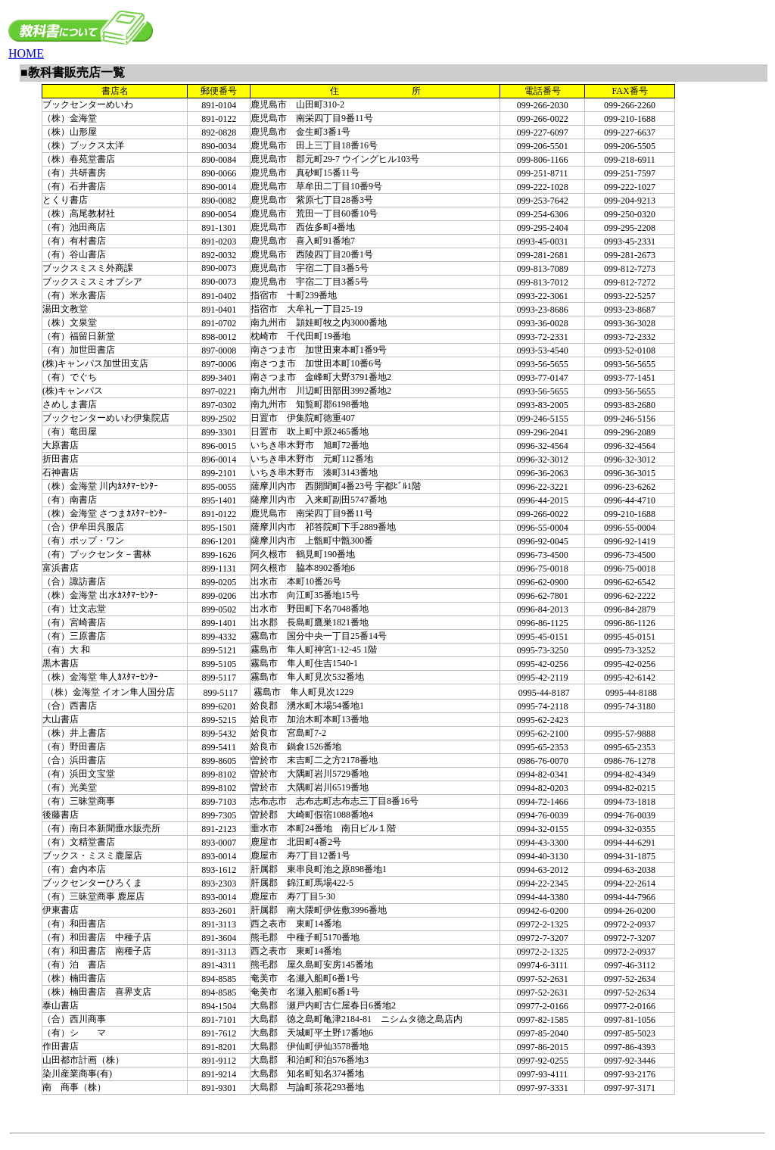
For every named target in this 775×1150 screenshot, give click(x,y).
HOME (26, 53)
